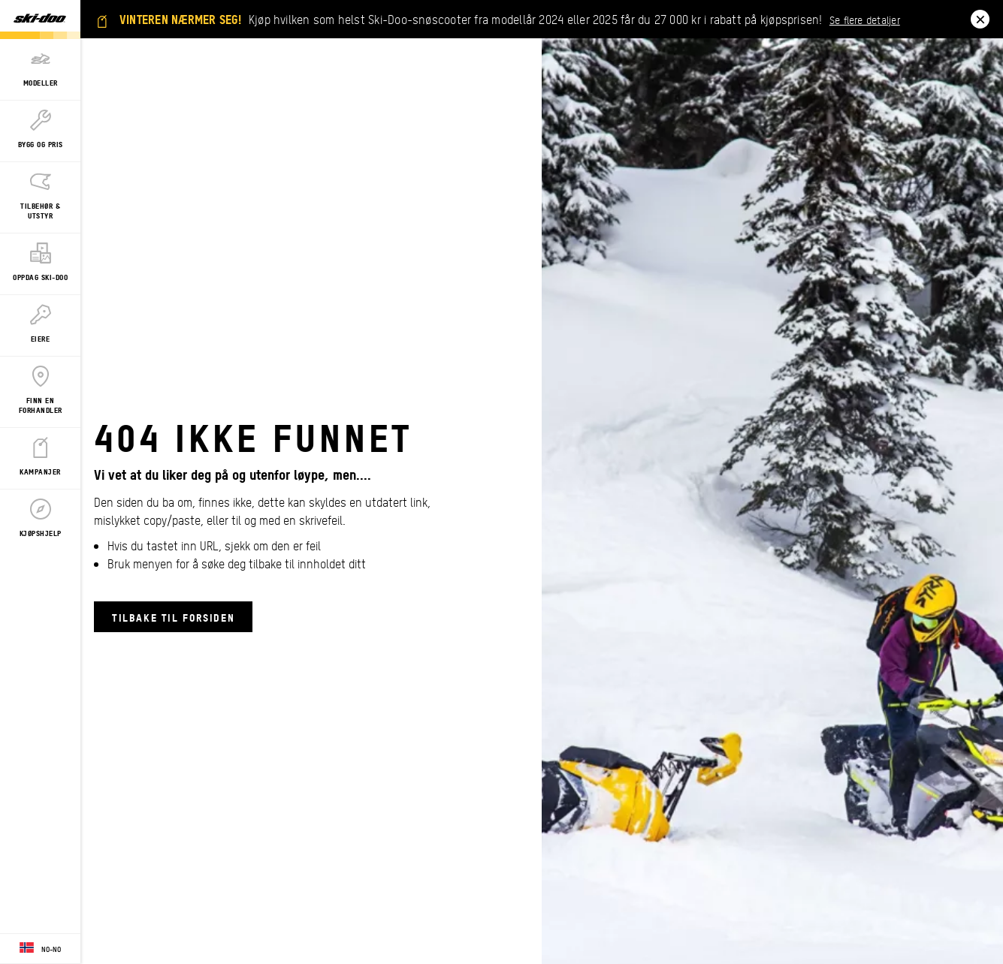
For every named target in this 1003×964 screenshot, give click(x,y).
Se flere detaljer (864, 19)
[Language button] (40, 949)
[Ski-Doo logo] (40, 19)
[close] (980, 19)
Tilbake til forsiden (173, 617)
